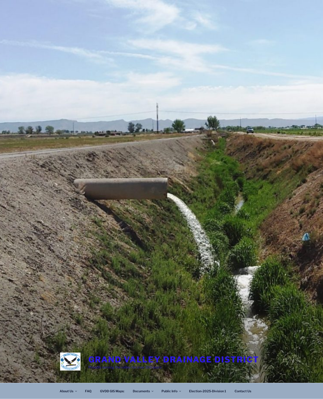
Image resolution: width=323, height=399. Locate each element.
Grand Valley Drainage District (173, 359)
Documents (143, 391)
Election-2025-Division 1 (207, 391)
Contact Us (243, 391)
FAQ (88, 391)
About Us (69, 391)
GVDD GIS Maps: (112, 391)
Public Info (172, 391)
